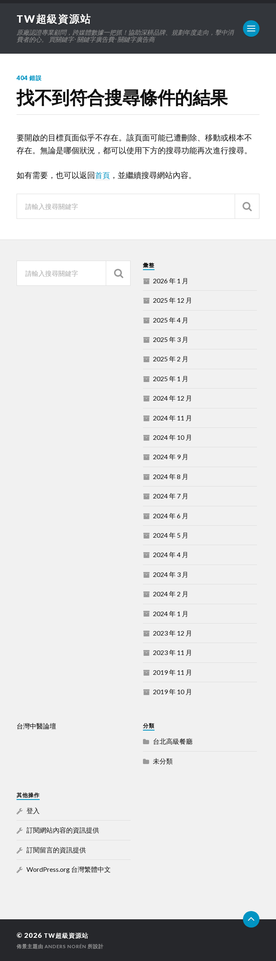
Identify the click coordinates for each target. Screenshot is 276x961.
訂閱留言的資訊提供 (56, 849)
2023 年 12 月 (172, 633)
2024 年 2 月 (170, 594)
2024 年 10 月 (172, 437)
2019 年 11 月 (172, 672)
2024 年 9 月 (170, 456)
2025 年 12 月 (172, 300)
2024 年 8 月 (170, 476)
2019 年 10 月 (172, 691)
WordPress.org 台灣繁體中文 (68, 869)
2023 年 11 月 (172, 652)
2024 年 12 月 (172, 398)
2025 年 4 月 (170, 319)
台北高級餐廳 (173, 741)
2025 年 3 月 (170, 339)
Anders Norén (66, 946)
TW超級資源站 (55, 18)
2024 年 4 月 (170, 554)
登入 (33, 810)
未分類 (163, 760)
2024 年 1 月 (170, 613)
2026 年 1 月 (170, 281)
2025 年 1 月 (170, 378)
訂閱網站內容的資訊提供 (62, 830)
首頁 (103, 175)
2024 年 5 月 (170, 535)
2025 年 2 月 (170, 359)
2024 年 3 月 (170, 574)
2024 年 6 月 (170, 515)
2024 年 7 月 (170, 496)
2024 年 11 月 (172, 417)
